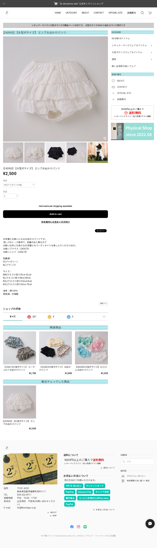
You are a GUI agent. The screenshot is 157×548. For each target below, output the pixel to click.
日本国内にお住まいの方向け (55, 222)
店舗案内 (131, 13)
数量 (5, 192)
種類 (5, 180)
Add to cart (56, 214)
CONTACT (99, 13)
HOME (58, 13)
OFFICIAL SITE (116, 13)
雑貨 (114, 59)
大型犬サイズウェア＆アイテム (127, 52)
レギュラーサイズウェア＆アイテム (129, 45)
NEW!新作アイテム (121, 38)
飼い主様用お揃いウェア (124, 66)
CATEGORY (71, 13)
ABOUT (85, 13)
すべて (13, 316)
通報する (103, 303)
